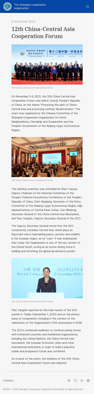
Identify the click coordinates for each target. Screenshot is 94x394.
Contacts (8, 380)
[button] (87, 6)
